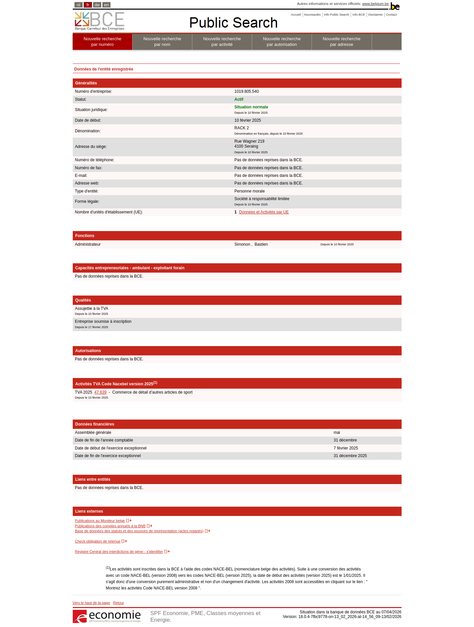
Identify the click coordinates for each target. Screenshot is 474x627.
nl (78, 4)
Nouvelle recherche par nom (162, 41)
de (97, 4)
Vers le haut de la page (91, 603)
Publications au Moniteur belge (100, 521)
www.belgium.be (375, 4)
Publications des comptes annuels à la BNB (110, 526)
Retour (118, 603)
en (106, 4)
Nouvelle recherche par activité (222, 41)
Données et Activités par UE (264, 212)
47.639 (100, 392)
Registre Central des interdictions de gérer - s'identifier (119, 552)
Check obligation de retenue (98, 541)
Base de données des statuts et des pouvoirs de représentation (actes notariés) (139, 531)
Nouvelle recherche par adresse (342, 41)
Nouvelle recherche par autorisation (282, 41)
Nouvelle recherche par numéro (103, 41)
